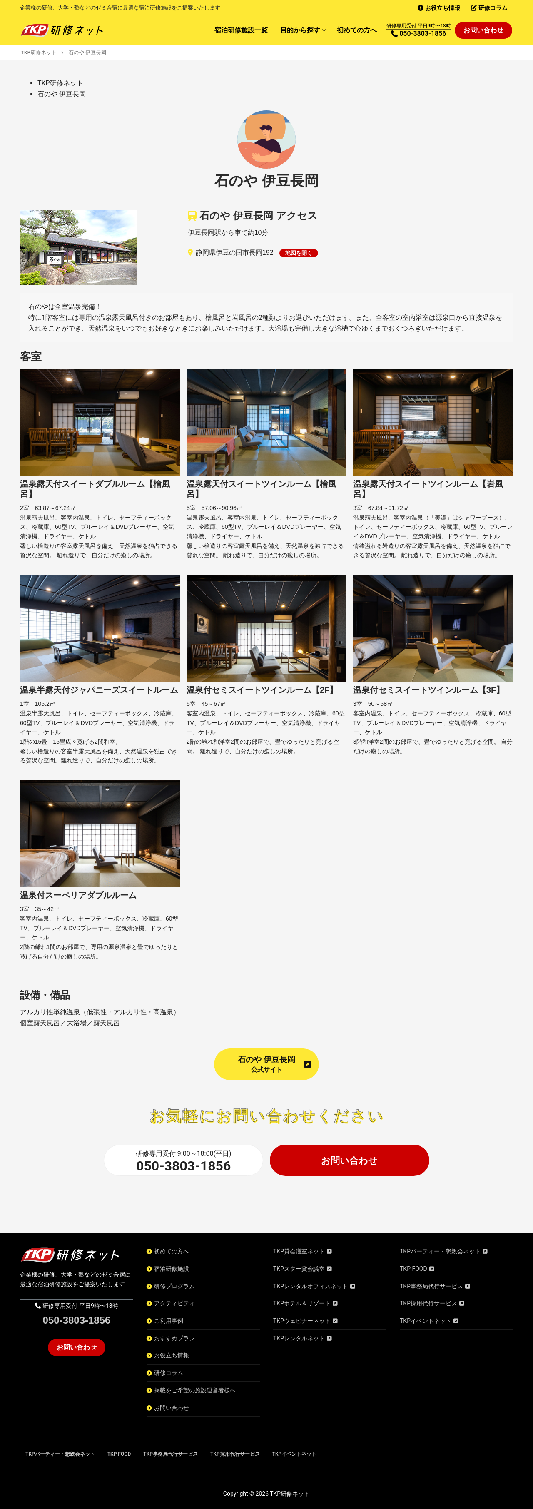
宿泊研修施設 (171, 1268)
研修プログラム (174, 1286)
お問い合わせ (349, 1160)
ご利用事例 (168, 1320)
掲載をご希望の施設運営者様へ (195, 1390)
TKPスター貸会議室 (299, 1268)
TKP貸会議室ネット (299, 1251)
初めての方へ (171, 1251)
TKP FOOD (413, 1268)
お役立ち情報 (171, 1355)
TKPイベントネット (425, 1320)
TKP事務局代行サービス (431, 1286)
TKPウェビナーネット (302, 1320)
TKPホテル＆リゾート (302, 1303)
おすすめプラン (174, 1338)
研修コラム (168, 1373)
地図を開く (298, 253)
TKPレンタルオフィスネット (310, 1286)
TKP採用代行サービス (428, 1303)
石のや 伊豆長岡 (274, 1064)
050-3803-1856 (183, 1166)
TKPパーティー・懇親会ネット (440, 1251)
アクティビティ (174, 1303)
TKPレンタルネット (299, 1338)
